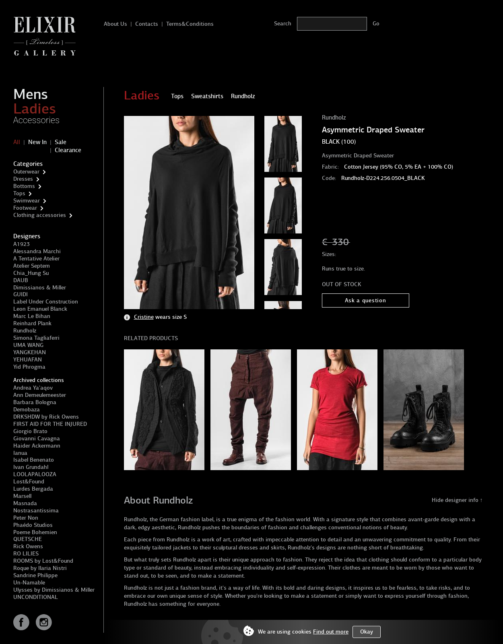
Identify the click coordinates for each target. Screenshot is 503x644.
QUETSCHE (27, 539)
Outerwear (26, 171)
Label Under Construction (45, 301)
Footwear (25, 207)
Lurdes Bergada (33, 488)
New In (37, 142)
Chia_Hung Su (31, 273)
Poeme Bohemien (35, 532)
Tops (19, 193)
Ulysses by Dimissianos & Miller (54, 589)
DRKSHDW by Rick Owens (46, 416)
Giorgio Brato (30, 431)
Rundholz (24, 330)
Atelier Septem (31, 265)
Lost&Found (28, 481)
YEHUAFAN (27, 359)
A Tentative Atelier (36, 258)
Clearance (68, 150)
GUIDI (20, 294)
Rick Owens (28, 546)
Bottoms (24, 186)
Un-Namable (29, 582)
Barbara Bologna (34, 402)
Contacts (146, 24)
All (16, 142)
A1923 (21, 244)
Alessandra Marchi (37, 251)
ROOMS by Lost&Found (43, 560)
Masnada (25, 503)
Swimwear (26, 200)
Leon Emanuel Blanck (40, 308)
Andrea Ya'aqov (33, 387)
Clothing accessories (39, 215)
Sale (60, 142)
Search (282, 23)
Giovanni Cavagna (36, 438)
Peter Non (25, 517)
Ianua (20, 453)
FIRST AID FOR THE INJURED (50, 424)
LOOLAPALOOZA (34, 474)
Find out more (330, 631)
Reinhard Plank (32, 323)
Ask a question (365, 300)
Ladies (34, 109)
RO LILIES (26, 553)
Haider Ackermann (36, 445)
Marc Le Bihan (31, 316)
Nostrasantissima (36, 510)
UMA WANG (28, 345)
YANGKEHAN (29, 352)
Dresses (23, 178)
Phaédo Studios (33, 525)
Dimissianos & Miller (39, 287)
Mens (30, 94)
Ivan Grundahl (30, 467)
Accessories (36, 120)
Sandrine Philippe (35, 575)
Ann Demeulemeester (39, 395)
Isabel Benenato (33, 459)
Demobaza (26, 409)
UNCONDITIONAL (35, 597)
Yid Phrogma (29, 366)
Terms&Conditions (190, 24)
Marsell (22, 496)
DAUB (20, 280)
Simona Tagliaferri (36, 337)
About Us (115, 24)
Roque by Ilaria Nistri (40, 568)
